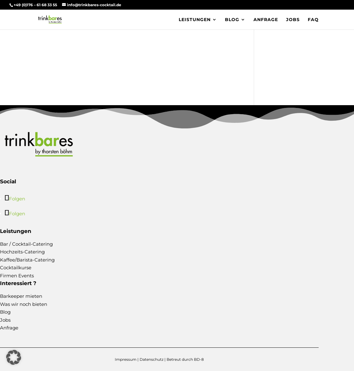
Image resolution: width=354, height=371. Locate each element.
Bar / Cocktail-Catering (26, 244)
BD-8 (199, 359)
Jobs (293, 19)
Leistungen (195, 19)
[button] (13, 357)
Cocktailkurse (15, 267)
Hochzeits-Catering (22, 252)
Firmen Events (17, 276)
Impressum (126, 359)
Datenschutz (152, 359)
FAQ (313, 19)
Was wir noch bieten (23, 304)
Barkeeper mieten (21, 296)
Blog (232, 19)
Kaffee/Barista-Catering (27, 260)
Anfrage (265, 19)
